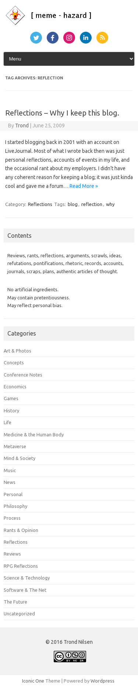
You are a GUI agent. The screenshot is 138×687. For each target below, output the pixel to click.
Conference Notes (23, 374)
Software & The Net (25, 589)
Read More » (84, 186)
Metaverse (15, 446)
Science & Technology (27, 577)
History (11, 410)
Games (11, 398)
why (110, 204)
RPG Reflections (21, 566)
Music (10, 470)
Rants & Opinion (21, 530)
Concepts (14, 362)
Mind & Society (19, 458)
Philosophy (15, 506)
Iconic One (33, 680)
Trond (22, 125)
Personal (13, 494)
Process (12, 518)
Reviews (12, 553)
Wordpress (102, 680)
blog (73, 204)
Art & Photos (17, 350)
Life (7, 422)
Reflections (40, 204)
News (9, 482)
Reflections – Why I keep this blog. (62, 113)
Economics (15, 386)
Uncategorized (19, 613)
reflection (91, 204)
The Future (15, 601)
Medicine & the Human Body (34, 434)
